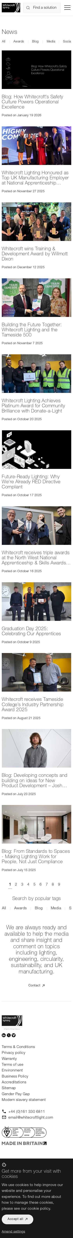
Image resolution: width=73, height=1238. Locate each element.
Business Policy (15, 1076)
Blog (35, 41)
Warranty (9, 1059)
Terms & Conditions (18, 1047)
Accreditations (14, 1082)
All (3, 41)
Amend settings (13, 1232)
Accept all (15, 1219)
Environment (12, 1070)
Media (51, 41)
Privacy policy (13, 1053)
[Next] (64, 885)
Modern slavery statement (24, 1100)
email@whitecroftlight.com (30, 1118)
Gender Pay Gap (16, 1094)
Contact (34, 985)
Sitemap (9, 1088)
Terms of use (12, 1065)
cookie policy (39, 1209)
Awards (18, 41)
